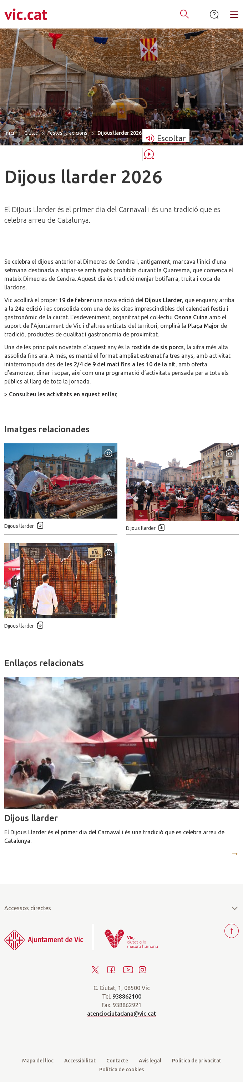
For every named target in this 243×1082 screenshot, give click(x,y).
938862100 (126, 996)
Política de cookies (121, 1069)
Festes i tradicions (67, 133)
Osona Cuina (191, 317)
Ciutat (30, 133)
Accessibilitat (80, 1060)
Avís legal (150, 1060)
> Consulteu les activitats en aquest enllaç (60, 394)
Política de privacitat (196, 1060)
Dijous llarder (31, 818)
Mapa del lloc (38, 1060)
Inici (9, 133)
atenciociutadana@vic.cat (121, 1013)
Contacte (117, 1060)
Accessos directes (121, 908)
